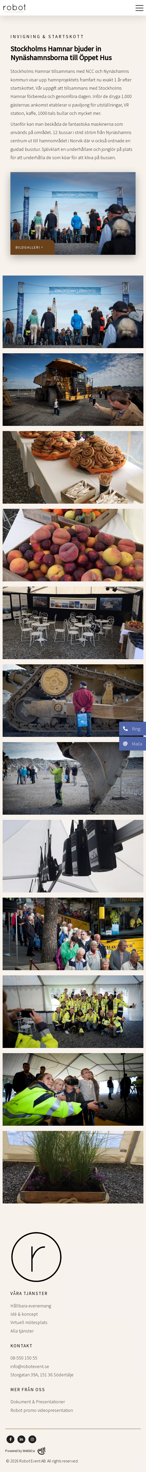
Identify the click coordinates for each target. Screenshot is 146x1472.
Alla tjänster (22, 1331)
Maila (132, 743)
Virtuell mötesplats (28, 1322)
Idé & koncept (24, 1314)
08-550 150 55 (23, 1358)
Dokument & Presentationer (37, 1402)
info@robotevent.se (29, 1366)
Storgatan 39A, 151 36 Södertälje (42, 1375)
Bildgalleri (28, 247)
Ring (131, 728)
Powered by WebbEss (25, 1451)
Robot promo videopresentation (41, 1410)
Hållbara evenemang (30, 1306)
